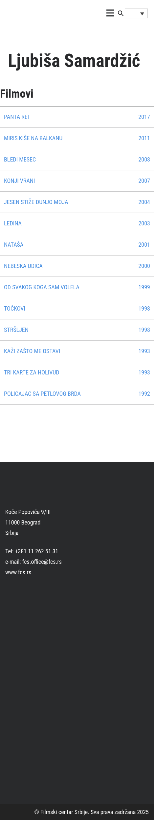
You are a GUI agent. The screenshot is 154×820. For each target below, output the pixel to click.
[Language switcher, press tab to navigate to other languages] (136, 13)
